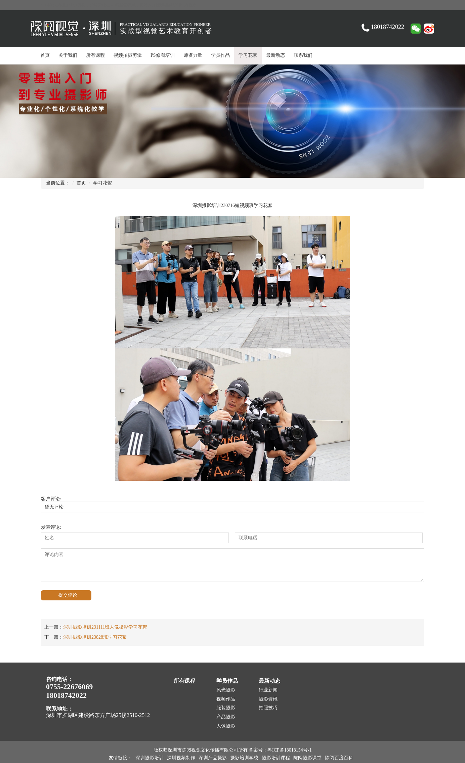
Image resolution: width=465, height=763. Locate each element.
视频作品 (225, 699)
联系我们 (303, 55)
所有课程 (95, 55)
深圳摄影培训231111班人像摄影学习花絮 (105, 627)
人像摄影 (225, 725)
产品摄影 (225, 716)
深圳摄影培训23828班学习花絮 (95, 637)
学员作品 (220, 55)
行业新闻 (268, 689)
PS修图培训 (163, 55)
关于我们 (67, 55)
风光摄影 (225, 689)
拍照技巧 (268, 707)
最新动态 (275, 55)
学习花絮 (248, 55)
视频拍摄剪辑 (128, 55)
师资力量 (192, 55)
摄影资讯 (268, 699)
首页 (45, 55)
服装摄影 (225, 707)
